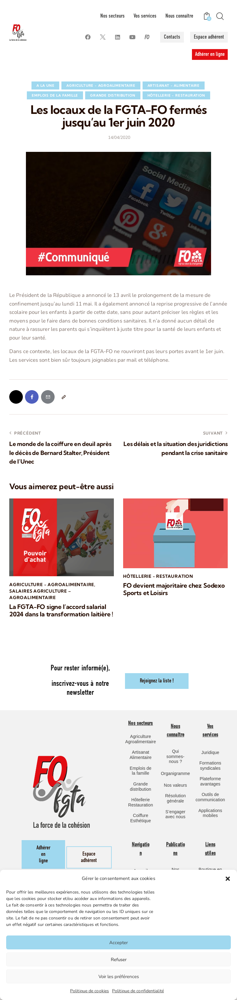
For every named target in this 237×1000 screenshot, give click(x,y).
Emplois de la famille (55, 95)
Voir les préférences (118, 976)
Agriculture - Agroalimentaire (100, 85)
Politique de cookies (89, 991)
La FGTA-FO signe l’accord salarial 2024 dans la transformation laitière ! (61, 610)
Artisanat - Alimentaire (174, 85)
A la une (45, 85)
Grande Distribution (112, 95)
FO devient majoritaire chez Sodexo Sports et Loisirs (174, 589)
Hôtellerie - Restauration (176, 95)
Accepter (118, 943)
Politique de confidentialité (138, 991)
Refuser (119, 959)
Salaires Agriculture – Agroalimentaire (40, 595)
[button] (228, 879)
